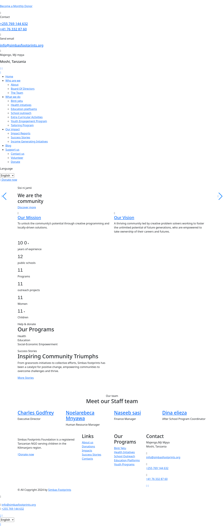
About (14, 84)
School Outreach (124, 456)
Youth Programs (124, 464)
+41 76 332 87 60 (13, 29)
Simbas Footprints (59, 490)
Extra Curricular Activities (27, 117)
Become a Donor (16, 6)
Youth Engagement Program (29, 121)
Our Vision (124, 217)
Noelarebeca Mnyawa (80, 415)
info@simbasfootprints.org (21, 45)
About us (87, 442)
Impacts (87, 450)
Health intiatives (21, 105)
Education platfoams (24, 109)
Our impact (12, 129)
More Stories (26, 378)
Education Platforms (127, 460)
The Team (17, 93)
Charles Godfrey (36, 412)
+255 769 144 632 (14, 23)
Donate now (8, 180)
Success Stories (20, 137)
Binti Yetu (120, 448)
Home (9, 76)
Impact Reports (20, 133)
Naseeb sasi (127, 412)
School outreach (21, 113)
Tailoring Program (22, 125)
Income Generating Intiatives (29, 141)
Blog (8, 145)
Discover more (27, 207)
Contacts (87, 459)
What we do (12, 97)
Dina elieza (174, 412)
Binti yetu (17, 101)
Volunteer (17, 158)
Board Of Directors (23, 89)
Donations (88, 446)
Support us (12, 149)
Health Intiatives (124, 452)
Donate (15, 162)
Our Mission (29, 217)
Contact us (17, 154)
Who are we (12, 80)
